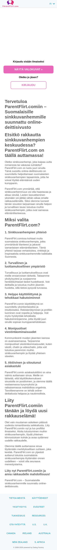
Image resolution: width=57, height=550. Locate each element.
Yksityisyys (19, 507)
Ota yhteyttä (17, 524)
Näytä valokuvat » (28, 69)
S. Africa (40, 542)
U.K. (45, 524)
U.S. (34, 524)
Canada (11, 533)
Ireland (27, 533)
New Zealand (20, 542)
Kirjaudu (28, 85)
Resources (38, 515)
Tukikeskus (18, 515)
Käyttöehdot (40, 498)
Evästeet (38, 507)
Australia (44, 533)
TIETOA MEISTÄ (17, 498)
